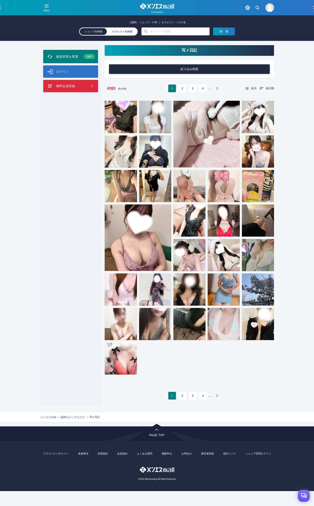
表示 (254, 103)
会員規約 (122, 468)
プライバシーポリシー (56, 468)
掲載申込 (167, 468)
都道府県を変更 (75, 73)
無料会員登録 (65, 103)
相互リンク (229, 468)
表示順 (270, 103)
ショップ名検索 (93, 46)
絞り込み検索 (189, 84)
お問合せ (186, 468)
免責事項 (83, 468)
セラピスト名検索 (122, 46)
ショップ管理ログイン (258, 468)
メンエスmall (48, 432)
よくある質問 (144, 468)
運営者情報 (207, 468)
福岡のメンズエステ (72, 432)
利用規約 (103, 468)
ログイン (62, 88)
